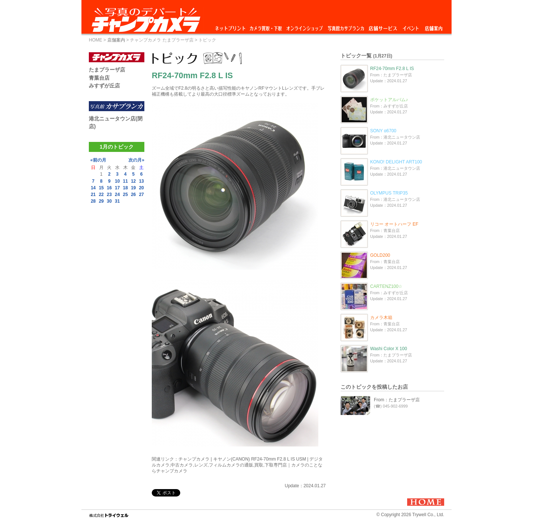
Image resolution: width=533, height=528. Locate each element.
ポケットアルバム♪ (389, 99)
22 (101, 194)
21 (93, 194)
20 (141, 187)
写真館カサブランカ (346, 26)
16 (109, 187)
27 (141, 194)
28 (93, 201)
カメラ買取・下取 (266, 26)
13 (141, 181)
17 (117, 187)
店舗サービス (383, 26)
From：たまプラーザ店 (397, 399)
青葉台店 (99, 78)
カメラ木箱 (381, 317)
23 (109, 194)
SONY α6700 (383, 130)
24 (117, 194)
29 (101, 201)
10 (117, 181)
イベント (411, 26)
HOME (95, 40)
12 (133, 181)
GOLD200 (380, 255)
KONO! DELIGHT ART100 (396, 162)
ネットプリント (231, 26)
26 (133, 194)
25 (125, 194)
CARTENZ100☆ (386, 286)
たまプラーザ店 (107, 70)
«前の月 (98, 160)
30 (109, 201)
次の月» (136, 160)
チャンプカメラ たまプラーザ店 (161, 40)
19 (133, 187)
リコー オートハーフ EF (394, 224)
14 (93, 187)
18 (125, 187)
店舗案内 (433, 26)
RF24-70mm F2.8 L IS (392, 68)
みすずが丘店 (104, 86)
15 (101, 187)
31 (117, 201)
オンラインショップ (304, 26)
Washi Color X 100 (388, 348)
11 (125, 181)
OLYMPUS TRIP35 (389, 193)
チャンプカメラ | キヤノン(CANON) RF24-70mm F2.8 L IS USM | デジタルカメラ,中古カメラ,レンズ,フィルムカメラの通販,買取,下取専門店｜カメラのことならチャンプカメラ (237, 465)
